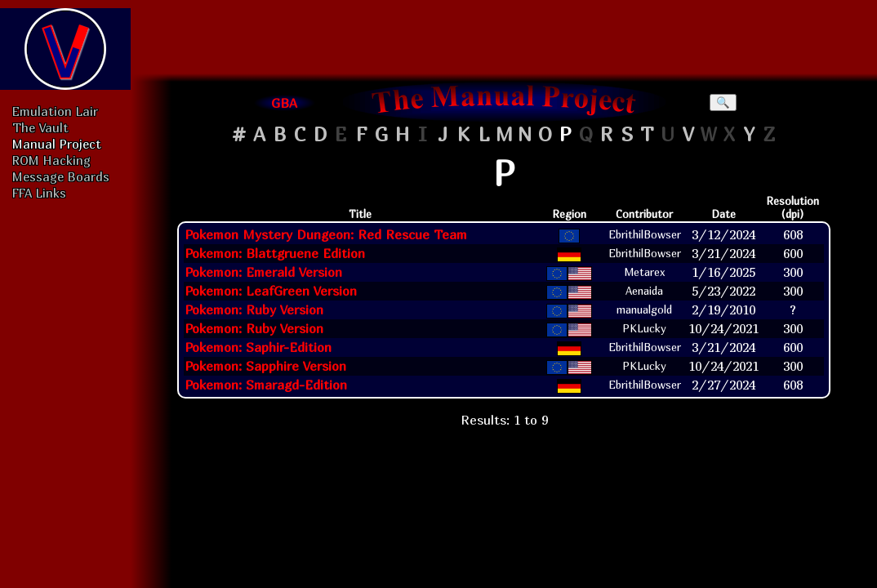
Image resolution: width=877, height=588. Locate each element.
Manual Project (56, 143)
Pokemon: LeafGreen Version (271, 291)
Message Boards (60, 176)
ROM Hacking (51, 160)
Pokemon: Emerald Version (263, 272)
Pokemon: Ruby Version (254, 309)
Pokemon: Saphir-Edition (258, 347)
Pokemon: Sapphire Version (265, 366)
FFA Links (39, 192)
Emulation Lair (55, 111)
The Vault (40, 127)
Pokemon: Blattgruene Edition (275, 253)
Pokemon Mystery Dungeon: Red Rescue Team (326, 234)
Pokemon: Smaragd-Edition (266, 384)
